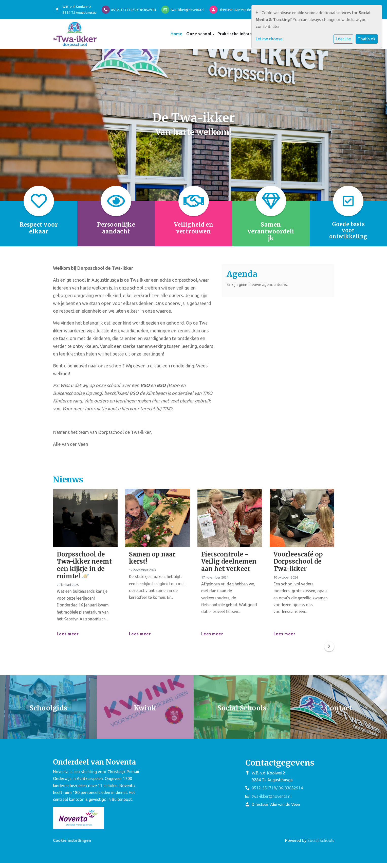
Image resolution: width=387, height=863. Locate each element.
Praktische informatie (239, 33)
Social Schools (320, 840)
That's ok (366, 39)
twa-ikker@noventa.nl (187, 10)
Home (176, 33)
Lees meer (68, 634)
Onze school (199, 33)
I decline (343, 39)
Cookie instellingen (72, 840)
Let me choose (269, 39)
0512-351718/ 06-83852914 (133, 10)
